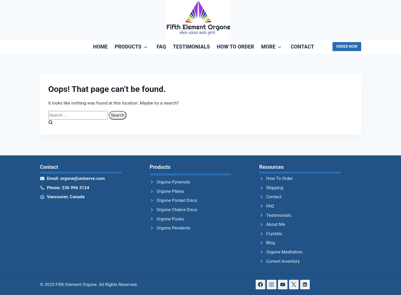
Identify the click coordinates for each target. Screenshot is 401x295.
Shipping (274, 187)
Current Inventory (283, 261)
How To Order (235, 47)
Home (100, 47)
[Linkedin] (305, 284)
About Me (275, 224)
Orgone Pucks (170, 218)
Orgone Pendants (174, 227)
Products (128, 47)
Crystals (274, 233)
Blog (270, 242)
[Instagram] (271, 284)
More (268, 47)
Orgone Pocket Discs (177, 200)
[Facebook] (260, 284)
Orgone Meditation (284, 251)
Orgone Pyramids (173, 182)
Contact (302, 47)
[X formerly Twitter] (294, 284)
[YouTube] (282, 284)
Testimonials (191, 47)
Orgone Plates (170, 191)
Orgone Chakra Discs (177, 209)
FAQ (161, 47)
